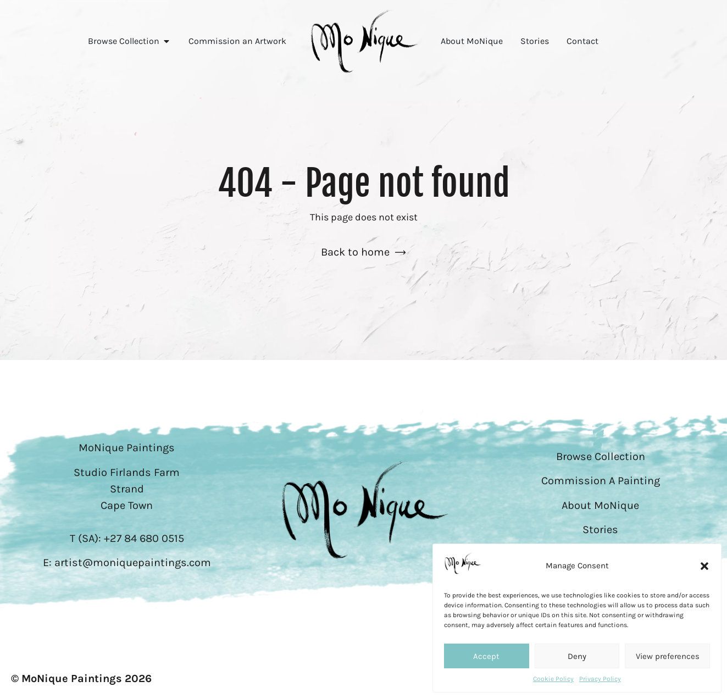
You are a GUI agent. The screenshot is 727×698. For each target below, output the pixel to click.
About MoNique (600, 505)
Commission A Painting (600, 480)
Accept (486, 656)
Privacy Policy (600, 679)
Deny (577, 656)
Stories (600, 529)
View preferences (668, 656)
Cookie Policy (553, 679)
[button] (704, 566)
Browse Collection (600, 456)
